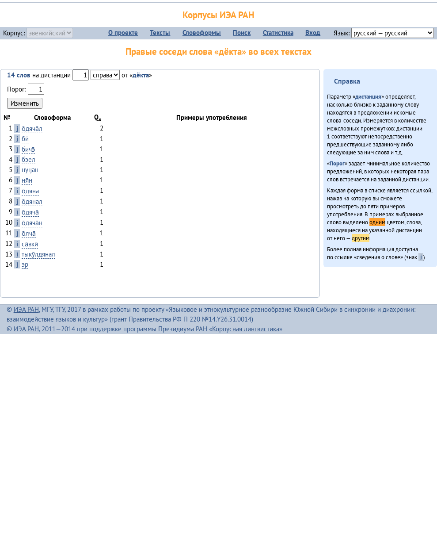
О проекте (123, 32)
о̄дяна (30, 191)
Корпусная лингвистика (245, 329)
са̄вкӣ (30, 244)
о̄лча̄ (29, 233)
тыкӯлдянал (38, 254)
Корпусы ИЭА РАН (218, 15)
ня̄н (27, 180)
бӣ (25, 138)
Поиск (242, 32)
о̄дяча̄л (32, 128)
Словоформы (201, 32)
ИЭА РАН (26, 309)
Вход (312, 32)
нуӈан (30, 169)
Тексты (160, 32)
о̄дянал (32, 201)
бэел (28, 159)
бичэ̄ (28, 149)
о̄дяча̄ (30, 212)
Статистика (278, 32)
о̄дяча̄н (32, 222)
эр (25, 264)
